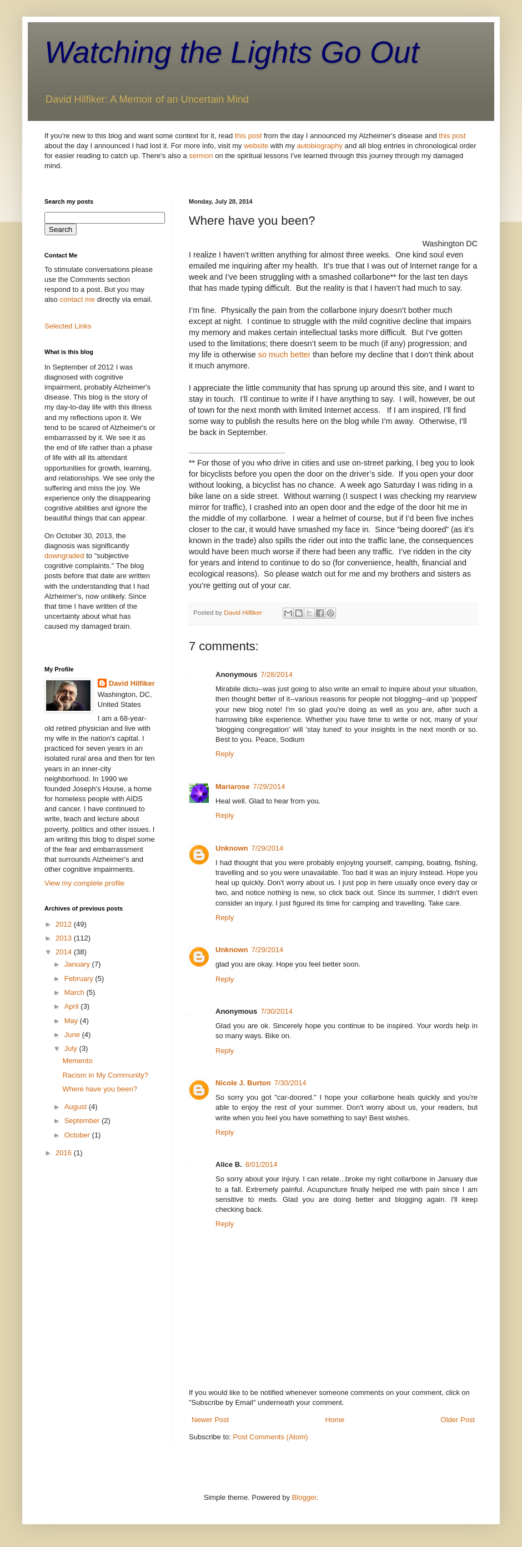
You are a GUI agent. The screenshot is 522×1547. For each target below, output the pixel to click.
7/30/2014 (276, 1011)
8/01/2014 (261, 1164)
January (78, 964)
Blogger (304, 1497)
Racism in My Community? (105, 1075)
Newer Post (210, 1419)
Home (335, 1419)
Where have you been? (99, 1089)
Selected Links (68, 326)
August (76, 1107)
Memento (77, 1060)
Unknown (231, 848)
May (72, 1021)
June (73, 1034)
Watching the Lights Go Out (231, 52)
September (83, 1120)
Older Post (458, 1419)
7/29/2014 (269, 786)
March (75, 992)
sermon (201, 155)
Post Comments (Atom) (270, 1437)
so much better (284, 354)
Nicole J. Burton (243, 1083)
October (78, 1135)
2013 (65, 938)
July (71, 1048)
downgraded (64, 556)
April (72, 1006)
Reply (224, 754)
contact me (77, 299)
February (80, 978)
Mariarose (232, 786)
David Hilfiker (132, 683)
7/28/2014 (276, 674)
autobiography (320, 145)
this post (248, 136)
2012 (65, 924)
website (256, 145)
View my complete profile (84, 883)
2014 (65, 952)
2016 (65, 1153)
